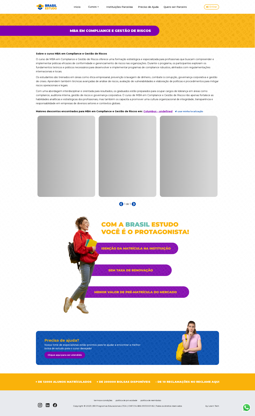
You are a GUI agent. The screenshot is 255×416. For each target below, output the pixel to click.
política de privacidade (126, 400)
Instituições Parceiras (119, 6)
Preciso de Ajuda (148, 6)
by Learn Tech (212, 406)
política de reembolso (151, 400)
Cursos (93, 6)
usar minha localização (189, 111)
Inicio (77, 6)
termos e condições (103, 400)
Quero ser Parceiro (175, 6)
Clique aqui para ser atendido (65, 355)
